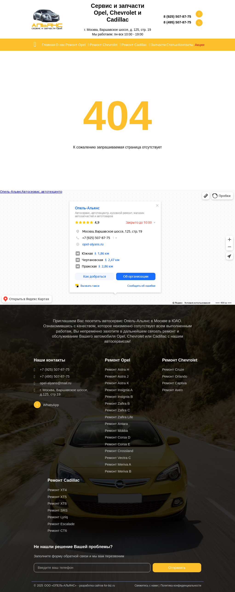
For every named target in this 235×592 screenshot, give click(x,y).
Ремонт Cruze (173, 369)
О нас (60, 45)
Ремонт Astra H (117, 369)
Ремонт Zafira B (117, 403)
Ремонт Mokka (116, 431)
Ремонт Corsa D (117, 437)
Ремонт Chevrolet (105, 45)
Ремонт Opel (77, 45)
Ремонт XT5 (57, 497)
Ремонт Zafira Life (119, 417)
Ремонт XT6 (57, 503)
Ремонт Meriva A (118, 464)
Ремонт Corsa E (117, 444)
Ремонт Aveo (172, 390)
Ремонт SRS (58, 510)
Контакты (185, 45)
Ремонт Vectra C (118, 458)
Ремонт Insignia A (119, 390)
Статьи (172, 45)
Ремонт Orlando (174, 376)
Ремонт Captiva (174, 383)
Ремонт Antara (116, 424)
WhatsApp (51, 405)
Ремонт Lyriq (58, 517)
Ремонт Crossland (119, 451)
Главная (48, 45)
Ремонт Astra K (117, 383)
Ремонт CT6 (57, 530)
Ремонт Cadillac (136, 45)
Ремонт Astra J (116, 376)
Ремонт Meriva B (118, 471)
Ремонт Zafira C (117, 410)
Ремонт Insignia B (119, 396)
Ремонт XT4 (57, 490)
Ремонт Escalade (61, 524)
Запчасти (158, 45)
